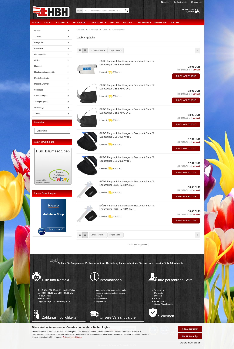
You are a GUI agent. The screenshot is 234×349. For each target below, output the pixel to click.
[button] (80, 50)
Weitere (175, 22)
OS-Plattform (160, 301)
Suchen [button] (165, 2)
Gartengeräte (98, 22)
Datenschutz (101, 298)
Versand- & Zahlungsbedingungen (111, 293)
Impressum (101, 301)
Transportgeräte (41, 102)
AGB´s (99, 296)
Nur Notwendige (190, 336)
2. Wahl (48, 22)
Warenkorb (159, 290)
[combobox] (98, 50)
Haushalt (128, 22)
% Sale (35, 22)
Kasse (157, 298)
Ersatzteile (79, 22)
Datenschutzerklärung (72, 337)
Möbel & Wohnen (41, 84)
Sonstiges (38, 90)
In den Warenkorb (186, 76)
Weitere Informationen (190, 343)
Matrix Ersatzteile (41, 78)
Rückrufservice (44, 296)
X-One (37, 113)
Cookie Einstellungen (163, 304)
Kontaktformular (45, 298)
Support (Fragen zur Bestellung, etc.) (54, 301)
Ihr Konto (158, 296)
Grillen (114, 22)
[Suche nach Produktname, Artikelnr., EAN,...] (79, 10)
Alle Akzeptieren (190, 329)
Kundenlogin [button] (180, 2)
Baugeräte (62, 22)
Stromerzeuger (40, 96)
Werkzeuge (39, 107)
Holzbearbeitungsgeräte (152, 22)
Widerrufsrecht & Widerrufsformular (111, 290)
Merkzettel (196, 2)
